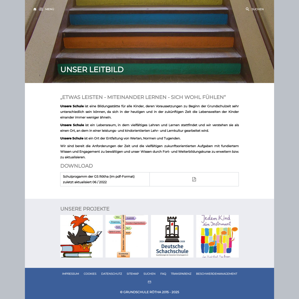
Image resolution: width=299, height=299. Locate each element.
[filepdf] (194, 179)
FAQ (163, 273)
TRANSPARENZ (181, 273)
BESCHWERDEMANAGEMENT (216, 273)
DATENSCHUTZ (111, 273)
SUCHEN (149, 273)
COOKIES (90, 273)
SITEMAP (133, 273)
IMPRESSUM (70, 273)
